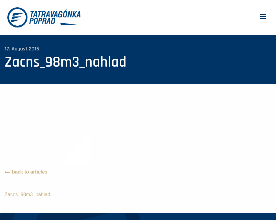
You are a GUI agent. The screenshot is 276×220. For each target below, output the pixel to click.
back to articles (30, 171)
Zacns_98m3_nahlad (27, 194)
